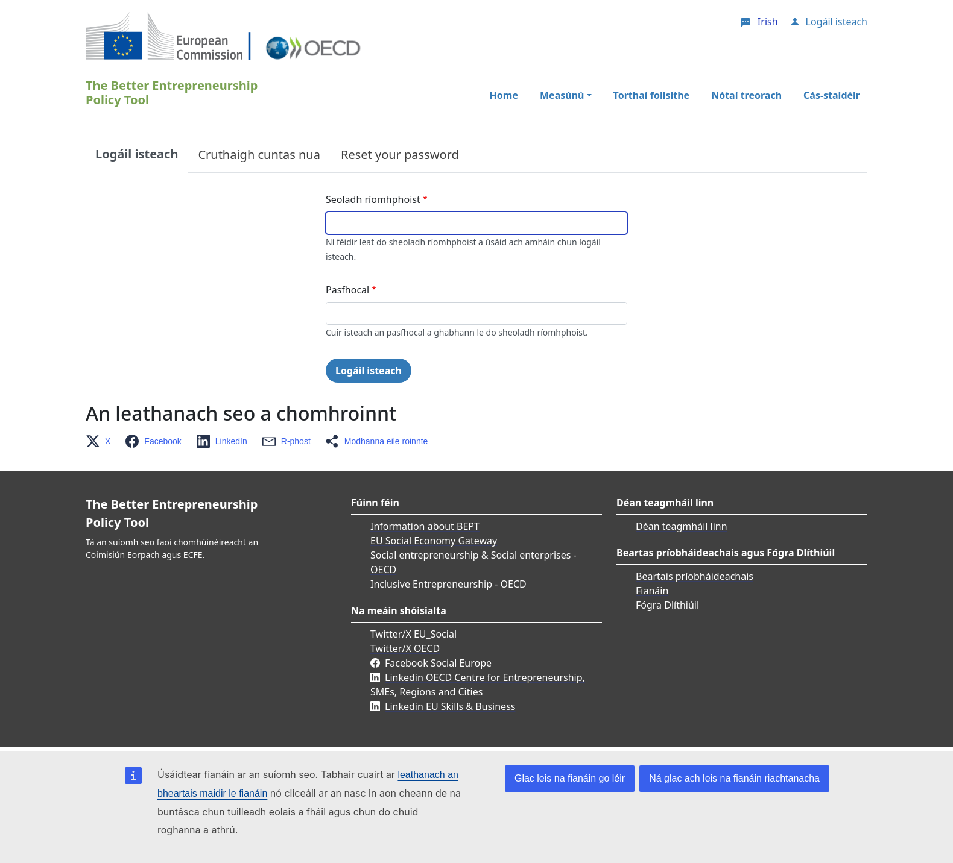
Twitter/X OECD (405, 648)
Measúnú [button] (562, 95)
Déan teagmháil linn (681, 526)
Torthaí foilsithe (651, 95)
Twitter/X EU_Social (413, 634)
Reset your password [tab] (400, 154)
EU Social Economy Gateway (433, 540)
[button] (102, 441)
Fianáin (652, 590)
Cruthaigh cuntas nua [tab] (259, 154)
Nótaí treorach (746, 95)
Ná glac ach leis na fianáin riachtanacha (734, 778)
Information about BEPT (425, 526)
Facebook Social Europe (438, 663)
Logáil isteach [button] (836, 21)
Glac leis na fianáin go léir (569, 778)
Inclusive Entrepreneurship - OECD (448, 584)
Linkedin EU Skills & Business (450, 706)
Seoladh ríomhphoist (373, 199)
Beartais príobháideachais (694, 576)
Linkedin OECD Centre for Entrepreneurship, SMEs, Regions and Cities (477, 684)
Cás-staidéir (831, 95)
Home (504, 95)
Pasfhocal (347, 290)
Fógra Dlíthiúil (667, 605)
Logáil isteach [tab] (136, 154)
